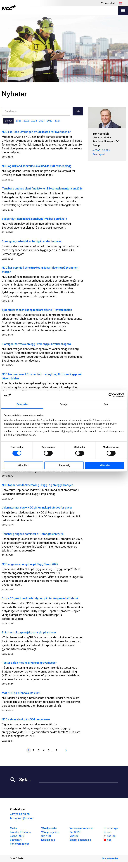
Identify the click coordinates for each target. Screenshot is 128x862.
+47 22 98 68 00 (20, 814)
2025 (26, 120)
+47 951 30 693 (101, 150)
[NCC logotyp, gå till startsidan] (9, 7)
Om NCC (46, 836)
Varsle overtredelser (81, 828)
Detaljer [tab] (64, 404)
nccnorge (110, 828)
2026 (18, 120)
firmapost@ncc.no (21, 818)
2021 (57, 120)
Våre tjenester (49, 828)
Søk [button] (78, 111)
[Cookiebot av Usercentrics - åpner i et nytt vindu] (110, 395)
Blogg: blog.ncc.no (80, 839)
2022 (49, 120)
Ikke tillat (23, 465)
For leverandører (19, 843)
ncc (107, 832)
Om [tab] (106, 404)
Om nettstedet (110, 858)
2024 (34, 120)
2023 (42, 120)
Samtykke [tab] (22, 404)
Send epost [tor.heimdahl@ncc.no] (98, 154)
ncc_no (109, 835)
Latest (8, 120)
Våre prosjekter (50, 832)
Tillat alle (105, 465)
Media (13, 828)
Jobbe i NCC (17, 836)
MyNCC (73, 836)
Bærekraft (15, 839)
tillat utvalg (64, 465)
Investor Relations (20, 832)
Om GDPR (75, 832)
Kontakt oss (48, 839)
